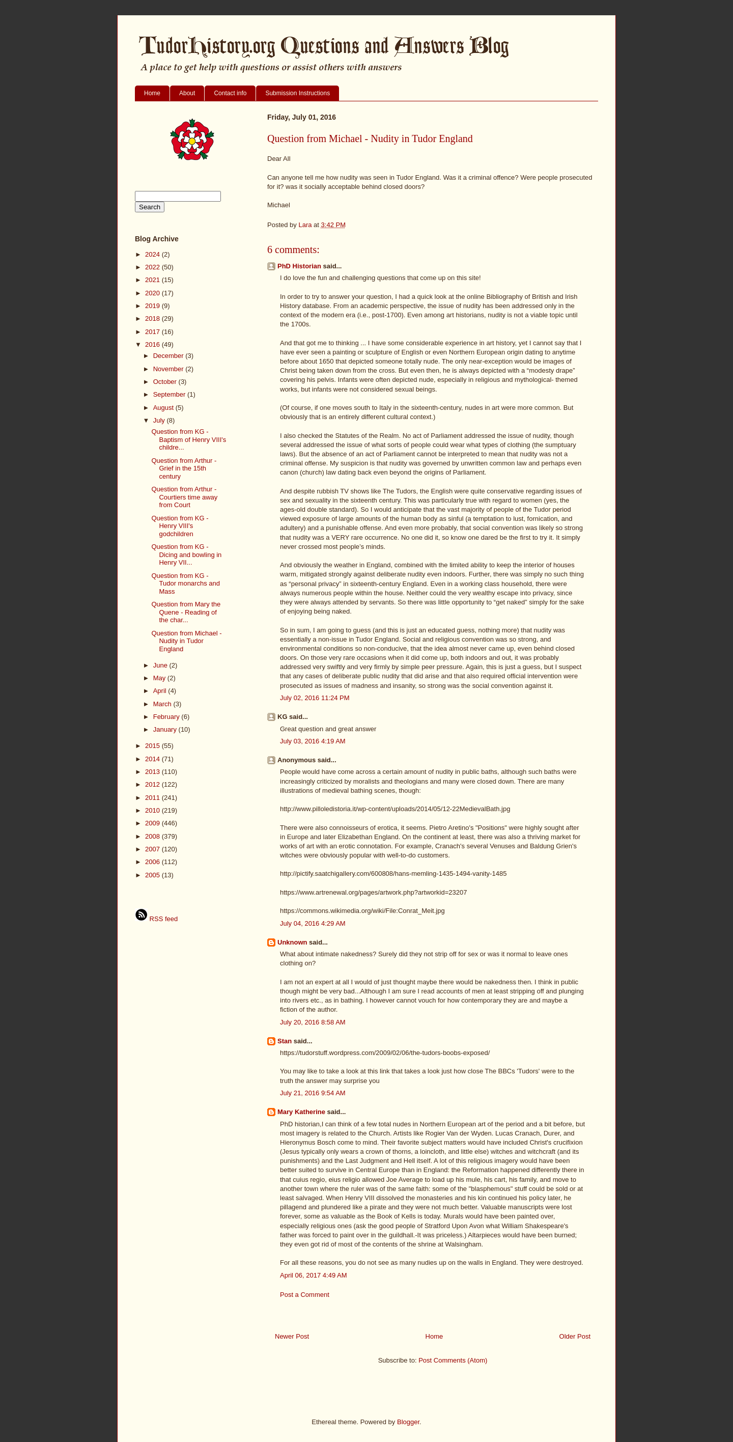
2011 (153, 797)
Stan (284, 1041)
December (169, 355)
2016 (153, 344)
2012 (153, 784)
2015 (153, 746)
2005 (153, 875)
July (160, 420)
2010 (153, 810)
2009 (153, 823)
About (187, 93)
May (160, 678)
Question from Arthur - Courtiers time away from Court (184, 497)
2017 (153, 332)
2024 (153, 254)
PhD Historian (299, 266)
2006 (153, 862)
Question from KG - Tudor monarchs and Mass (185, 583)
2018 (153, 318)
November (169, 369)
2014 (153, 759)
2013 (153, 771)
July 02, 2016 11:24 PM (315, 698)
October (166, 381)
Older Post (574, 1336)
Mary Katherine (301, 1112)
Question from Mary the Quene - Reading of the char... (185, 612)
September (170, 394)
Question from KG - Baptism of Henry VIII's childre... (188, 439)
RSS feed (156, 919)
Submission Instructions (297, 93)
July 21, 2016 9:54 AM (313, 1093)
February (167, 716)
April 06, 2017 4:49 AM (313, 1275)
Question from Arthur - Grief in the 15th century (183, 468)
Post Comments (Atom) (452, 1360)
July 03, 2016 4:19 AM (313, 741)
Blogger (408, 1422)
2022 (153, 267)
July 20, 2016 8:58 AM (313, 1022)
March (163, 704)
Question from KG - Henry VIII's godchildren (179, 526)
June (161, 665)
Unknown (292, 942)
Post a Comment (304, 1294)
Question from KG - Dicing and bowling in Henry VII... (186, 554)
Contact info (230, 93)
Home (152, 93)
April (160, 691)
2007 (153, 849)
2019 (153, 306)
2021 (153, 280)
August (164, 407)
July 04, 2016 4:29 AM (313, 923)
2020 (153, 293)
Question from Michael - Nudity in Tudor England (186, 641)
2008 (153, 836)
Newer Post (292, 1336)
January (166, 729)
